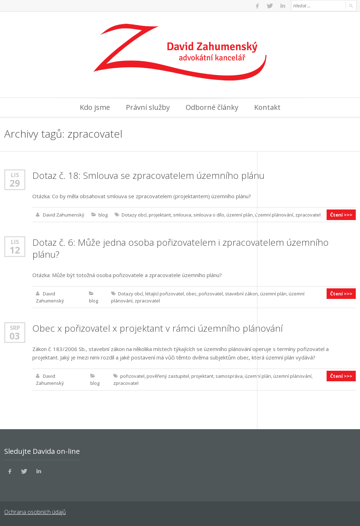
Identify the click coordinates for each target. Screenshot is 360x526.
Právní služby (148, 107)
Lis (15, 175)
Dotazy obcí (134, 215)
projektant (160, 215)
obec (191, 293)
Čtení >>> (341, 215)
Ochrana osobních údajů (35, 512)
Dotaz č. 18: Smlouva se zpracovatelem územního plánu (148, 175)
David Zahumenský (63, 215)
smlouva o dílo (208, 215)
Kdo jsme (95, 107)
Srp (15, 327)
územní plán (239, 215)
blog (103, 215)
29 (14, 183)
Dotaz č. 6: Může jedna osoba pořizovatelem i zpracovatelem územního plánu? (180, 248)
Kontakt (267, 107)
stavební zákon (241, 293)
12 (14, 250)
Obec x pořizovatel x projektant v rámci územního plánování (157, 328)
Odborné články (212, 107)
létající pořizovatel (164, 293)
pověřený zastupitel (168, 376)
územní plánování (274, 215)
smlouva (182, 215)
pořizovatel (211, 293)
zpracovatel (308, 215)
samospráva (229, 376)
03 (14, 336)
